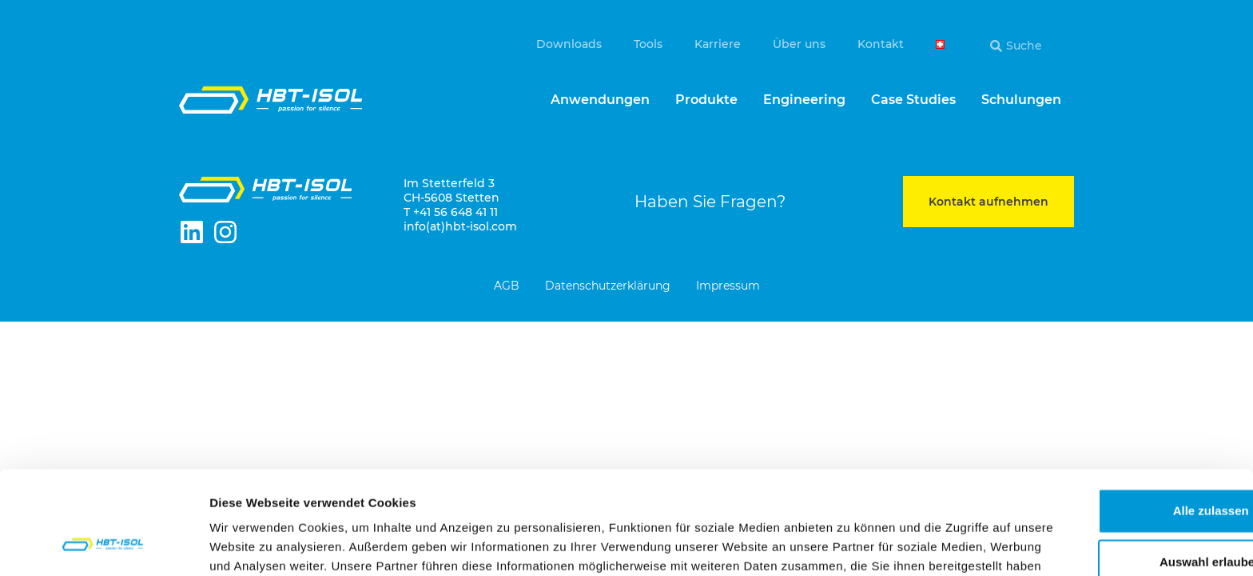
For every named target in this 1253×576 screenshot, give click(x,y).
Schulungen (1021, 99)
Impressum (728, 286)
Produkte (706, 99)
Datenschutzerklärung (607, 286)
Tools (648, 44)
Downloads (569, 44)
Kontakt (880, 44)
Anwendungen (600, 99)
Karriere (717, 44)
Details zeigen (849, 544)
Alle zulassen (1119, 418)
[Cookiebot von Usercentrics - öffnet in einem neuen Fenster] (103, 545)
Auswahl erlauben (1119, 469)
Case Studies (913, 99)
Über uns (799, 44)
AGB (506, 286)
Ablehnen (1119, 520)
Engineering (804, 99)
